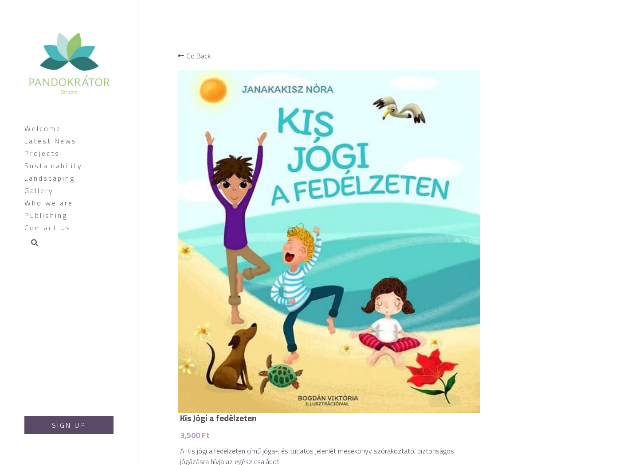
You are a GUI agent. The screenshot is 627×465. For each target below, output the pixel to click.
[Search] (31, 243)
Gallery (39, 190)
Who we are (48, 203)
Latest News (50, 141)
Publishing (45, 215)
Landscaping (49, 178)
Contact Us (47, 227)
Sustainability (53, 165)
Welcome (42, 128)
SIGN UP (69, 425)
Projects (42, 153)
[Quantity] (557, 140)
